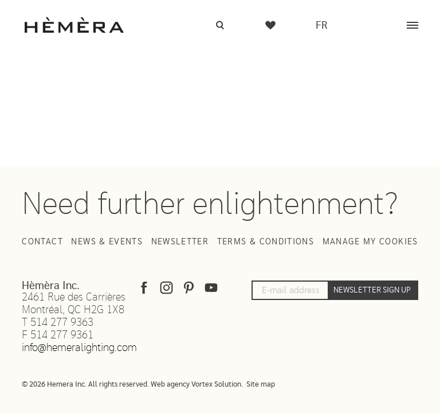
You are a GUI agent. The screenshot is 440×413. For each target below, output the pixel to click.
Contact (42, 241)
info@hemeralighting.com (79, 347)
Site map (260, 384)
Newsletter (180, 241)
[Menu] (412, 25)
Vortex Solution (216, 384)
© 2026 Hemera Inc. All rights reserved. (85, 384)
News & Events (107, 241)
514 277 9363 (61, 322)
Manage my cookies (370, 241)
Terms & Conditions (265, 241)
